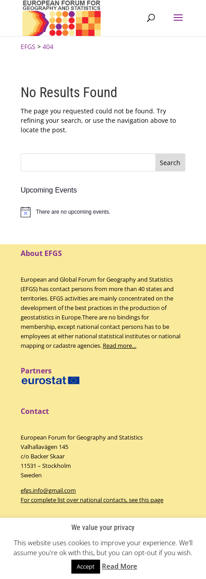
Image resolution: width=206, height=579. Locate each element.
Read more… (119, 345)
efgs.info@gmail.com (48, 490)
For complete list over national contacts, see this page (92, 500)
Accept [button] (86, 566)
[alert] (103, 211)
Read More (119, 565)
